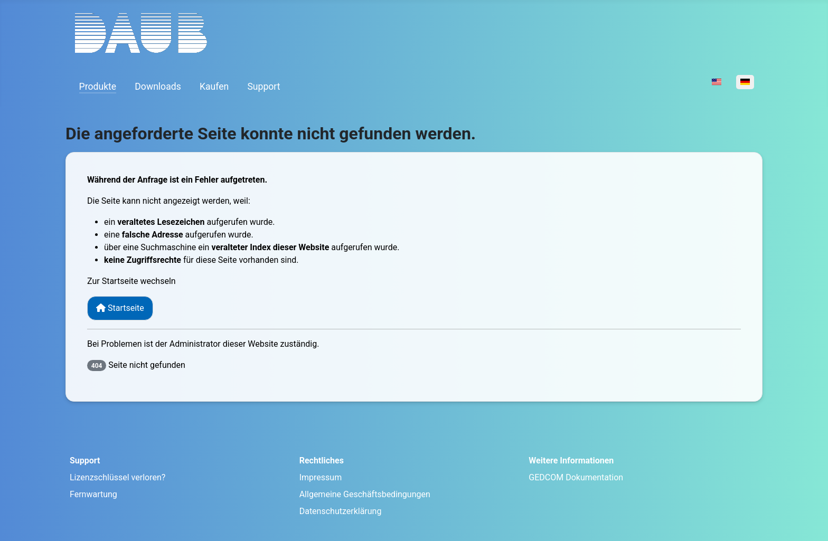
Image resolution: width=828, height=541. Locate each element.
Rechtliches (321, 460)
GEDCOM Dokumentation (576, 477)
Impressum (320, 477)
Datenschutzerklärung (340, 511)
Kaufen (214, 86)
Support (263, 86)
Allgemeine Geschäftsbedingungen (364, 494)
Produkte (98, 86)
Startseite (120, 308)
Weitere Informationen (571, 460)
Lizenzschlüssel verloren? (117, 477)
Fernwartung (93, 494)
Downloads (158, 86)
